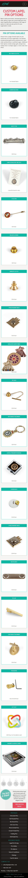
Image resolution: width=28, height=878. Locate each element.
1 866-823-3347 (6, 867)
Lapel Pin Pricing (14, 843)
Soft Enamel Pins (14, 818)
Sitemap (14, 855)
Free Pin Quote (14, 858)
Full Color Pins (14, 824)
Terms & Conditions (14, 852)
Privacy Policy (8, 876)
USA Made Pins (14, 836)
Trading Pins (14, 833)
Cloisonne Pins (14, 815)
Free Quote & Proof (19, 805)
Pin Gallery (14, 846)
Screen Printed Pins (14, 830)
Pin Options (14, 849)
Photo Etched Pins (14, 827)
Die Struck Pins (14, 821)
